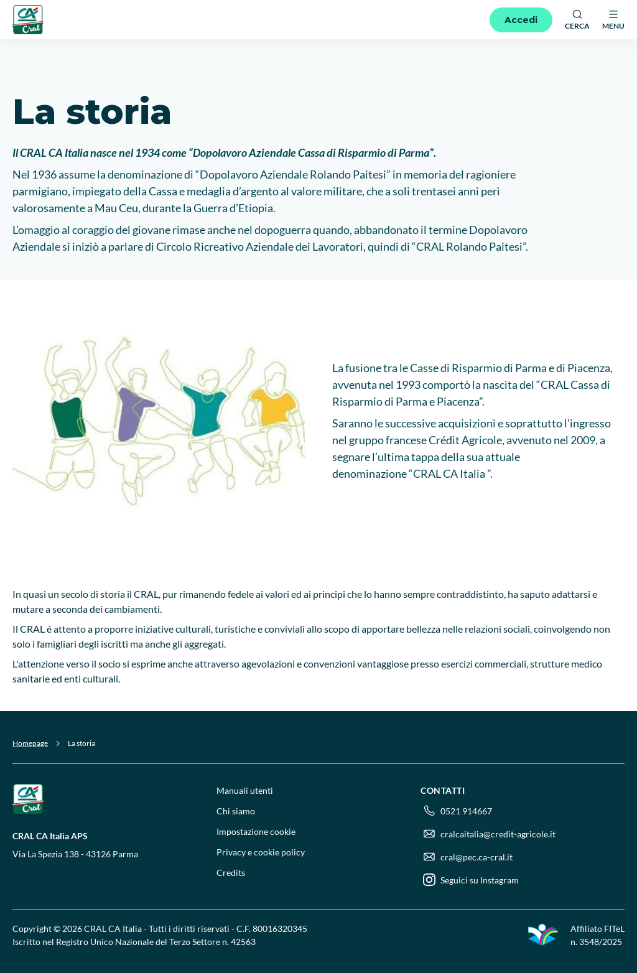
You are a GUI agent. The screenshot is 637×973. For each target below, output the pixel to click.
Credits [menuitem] (230, 872)
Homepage (30, 743)
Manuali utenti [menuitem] (244, 790)
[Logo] (28, 19)
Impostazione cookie (255, 831)
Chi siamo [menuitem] (235, 811)
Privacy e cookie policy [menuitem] (260, 852)
